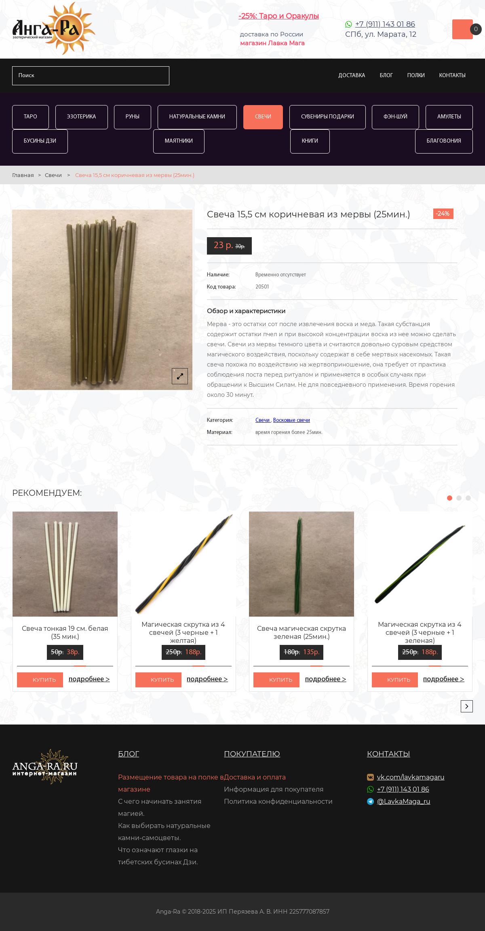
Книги (310, 141)
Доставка (351, 76)
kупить (44, 679)
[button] (449, 498)
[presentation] (467, 706)
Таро (30, 117)
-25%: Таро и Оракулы (278, 16)
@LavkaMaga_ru (403, 801)
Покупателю (252, 754)
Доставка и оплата (255, 777)
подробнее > (89, 679)
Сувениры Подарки (327, 117)
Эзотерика (81, 117)
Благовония (444, 141)
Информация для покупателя (274, 789)
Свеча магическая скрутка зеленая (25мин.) (301, 632)
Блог (386, 76)
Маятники (179, 141)
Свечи (263, 117)
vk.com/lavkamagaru (411, 777)
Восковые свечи (291, 420)
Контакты (452, 76)
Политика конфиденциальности (278, 801)
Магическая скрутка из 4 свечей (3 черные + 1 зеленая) (420, 633)
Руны (132, 117)
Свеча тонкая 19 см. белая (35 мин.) (65, 632)
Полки (416, 76)
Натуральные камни (197, 117)
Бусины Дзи (40, 141)
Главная (23, 175)
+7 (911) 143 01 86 (385, 24)
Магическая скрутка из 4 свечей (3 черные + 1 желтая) (183, 633)
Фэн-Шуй (395, 117)
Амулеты (449, 117)
